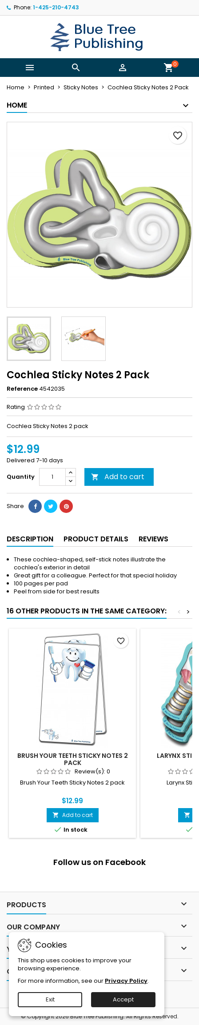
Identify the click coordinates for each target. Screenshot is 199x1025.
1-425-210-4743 (56, 7)
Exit (50, 999)
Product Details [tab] (96, 539)
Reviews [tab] (153, 539)
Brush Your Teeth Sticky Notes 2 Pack (72, 759)
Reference (22, 389)
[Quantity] (52, 477)
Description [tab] (30, 539)
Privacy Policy (126, 981)
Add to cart (117, 477)
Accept (123, 999)
